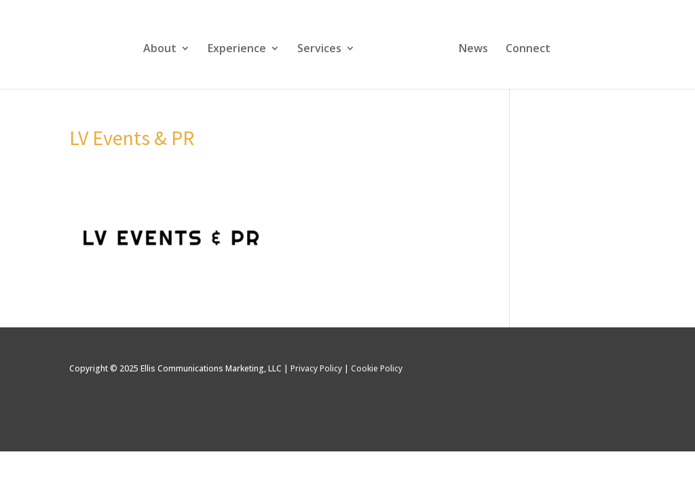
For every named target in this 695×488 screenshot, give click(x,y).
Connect (528, 49)
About (159, 49)
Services (319, 49)
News (473, 49)
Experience (237, 49)
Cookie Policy (376, 368)
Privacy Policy (316, 368)
